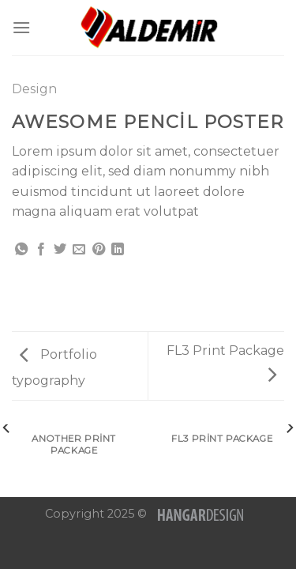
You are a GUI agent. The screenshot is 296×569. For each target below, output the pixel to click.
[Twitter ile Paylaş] (60, 250)
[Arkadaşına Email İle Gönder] (79, 250)
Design (34, 88)
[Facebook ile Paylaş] (41, 250)
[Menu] (21, 27)
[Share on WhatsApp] (21, 250)
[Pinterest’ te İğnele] (98, 250)
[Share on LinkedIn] (117, 250)
